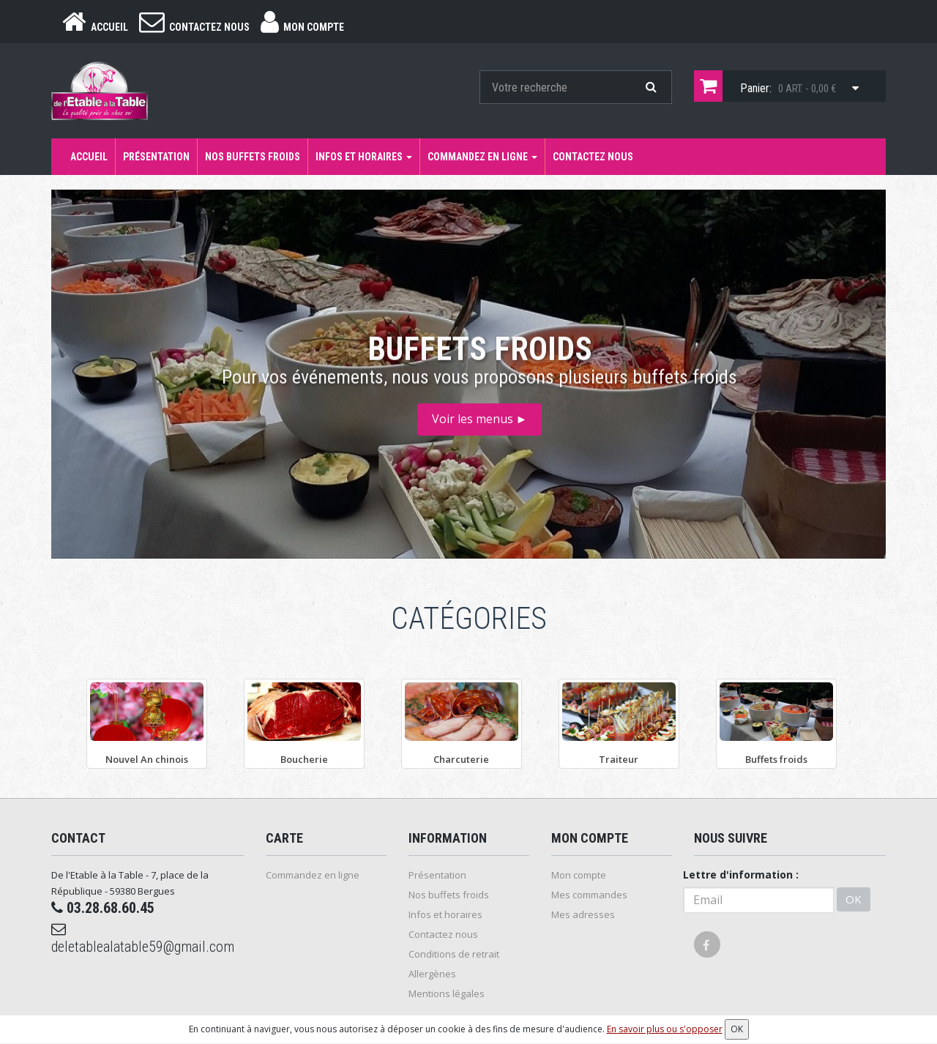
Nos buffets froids (252, 157)
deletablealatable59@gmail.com (142, 938)
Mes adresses (583, 914)
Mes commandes (589, 894)
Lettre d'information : (741, 874)
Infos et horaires (364, 157)
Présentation (156, 157)
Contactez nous (593, 157)
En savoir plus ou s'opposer (665, 1029)
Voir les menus (480, 419)
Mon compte (578, 874)
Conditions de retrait (453, 954)
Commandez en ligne (482, 157)
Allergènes (432, 973)
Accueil (89, 157)
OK (853, 899)
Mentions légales (446, 993)
